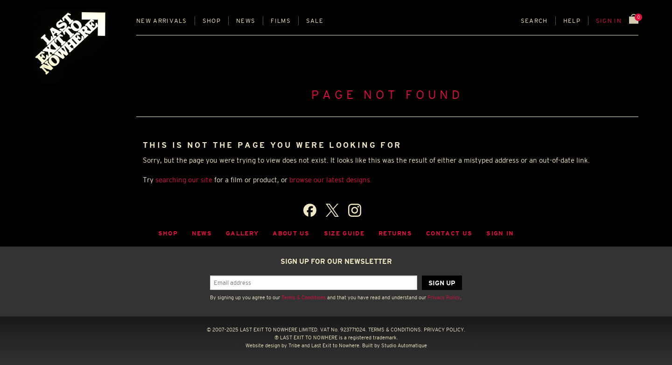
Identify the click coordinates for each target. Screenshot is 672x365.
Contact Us (449, 233)
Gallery (242, 233)
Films (281, 20)
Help (572, 20)
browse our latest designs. (330, 180)
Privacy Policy (443, 297)
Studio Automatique (404, 345)
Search (534, 20)
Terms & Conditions (303, 297)
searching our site (183, 180)
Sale (314, 20)
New (161, 20)
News (245, 20)
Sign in (609, 20)
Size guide (344, 233)
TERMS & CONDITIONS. (395, 329)
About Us (291, 233)
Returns (395, 233)
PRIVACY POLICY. (444, 329)
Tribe (294, 345)
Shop (212, 20)
